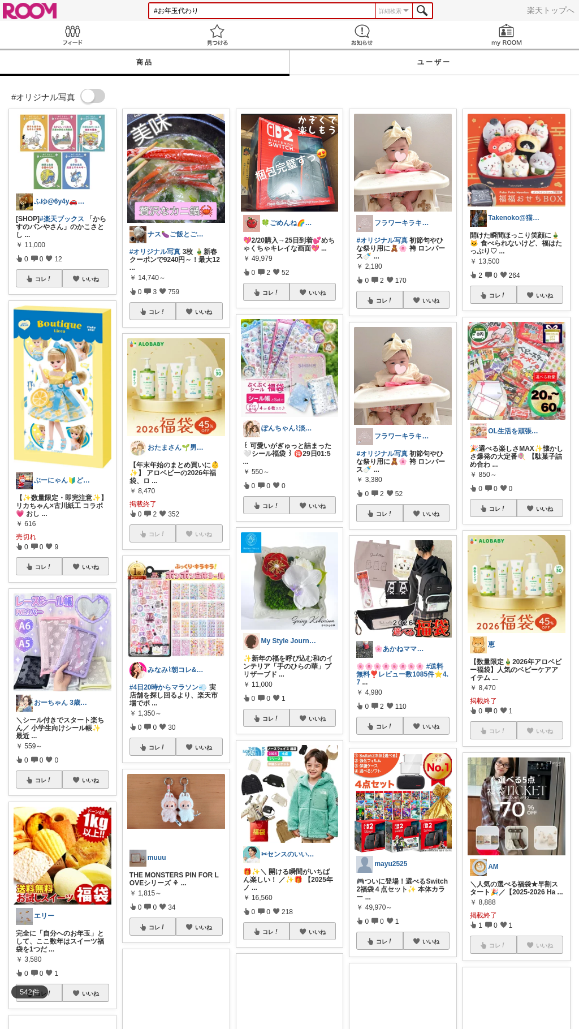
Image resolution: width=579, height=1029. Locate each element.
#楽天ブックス (62, 219)
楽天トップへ (550, 10)
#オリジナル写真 (155, 252)
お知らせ (362, 35)
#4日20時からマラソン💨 (168, 687)
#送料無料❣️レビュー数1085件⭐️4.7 (402, 674)
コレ (43, 279)
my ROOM (506, 35)
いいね (90, 279)
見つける (217, 35)
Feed (72, 35)
